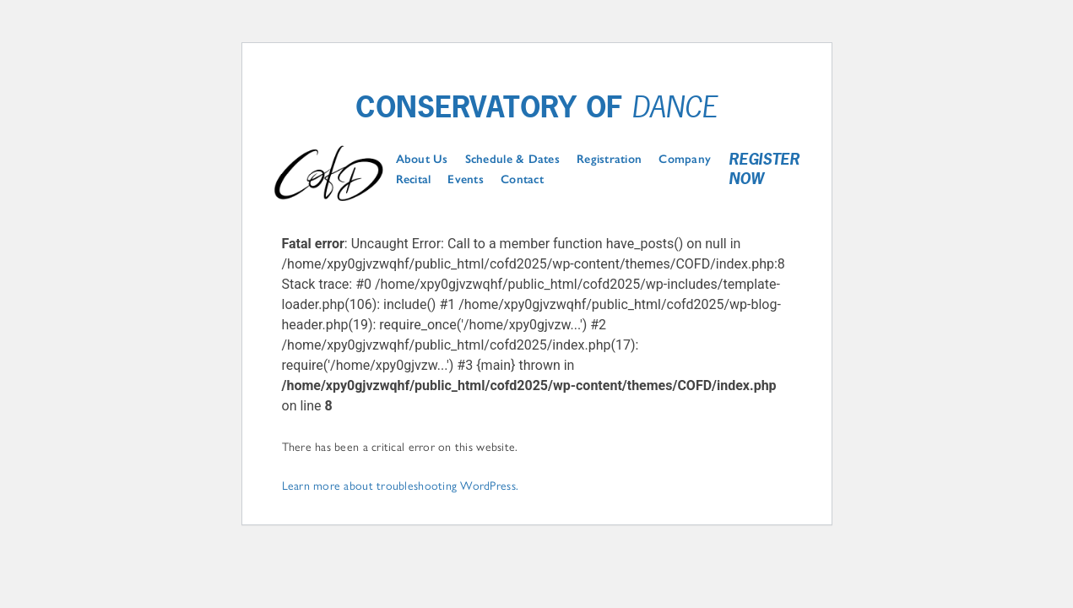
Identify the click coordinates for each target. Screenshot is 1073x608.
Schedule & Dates (512, 160)
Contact (522, 180)
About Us (422, 160)
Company (684, 160)
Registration (609, 160)
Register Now (764, 169)
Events (465, 180)
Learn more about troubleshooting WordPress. (400, 484)
